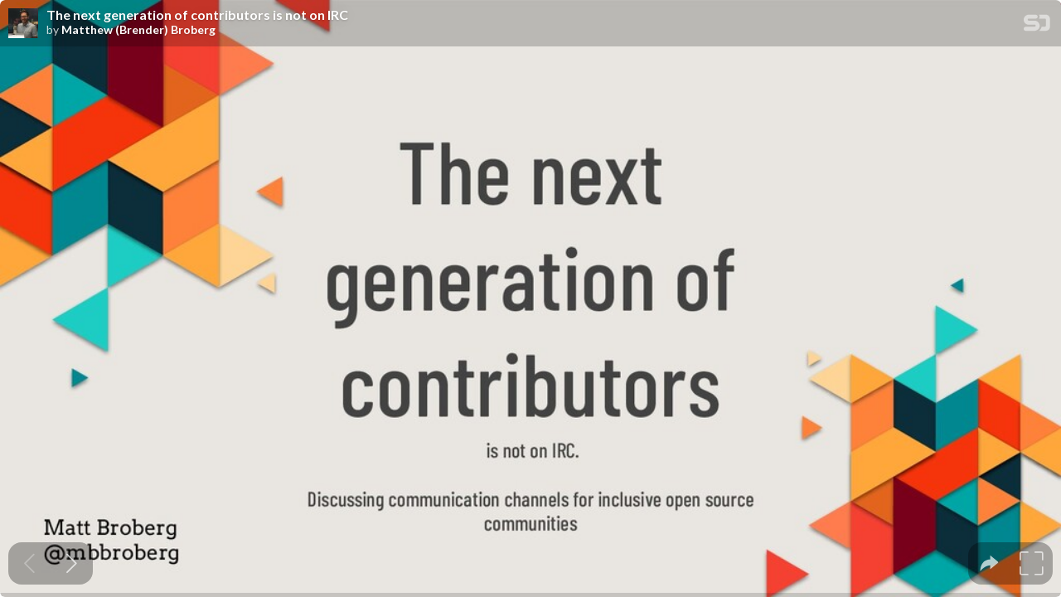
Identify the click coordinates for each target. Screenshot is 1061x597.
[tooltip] (989, 563)
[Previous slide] (29, 563)
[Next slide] (71, 563)
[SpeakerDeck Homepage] (1037, 26)
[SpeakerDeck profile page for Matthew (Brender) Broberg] (23, 24)
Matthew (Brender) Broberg (138, 30)
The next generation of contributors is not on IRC (197, 15)
